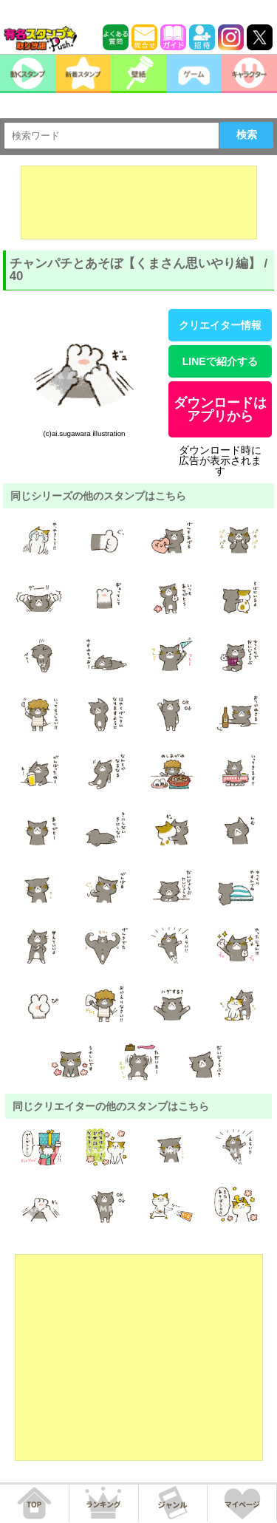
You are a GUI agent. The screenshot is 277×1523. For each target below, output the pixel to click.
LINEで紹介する (220, 361)
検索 (246, 134)
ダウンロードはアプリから (220, 409)
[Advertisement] (139, 202)
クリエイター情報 (220, 325)
